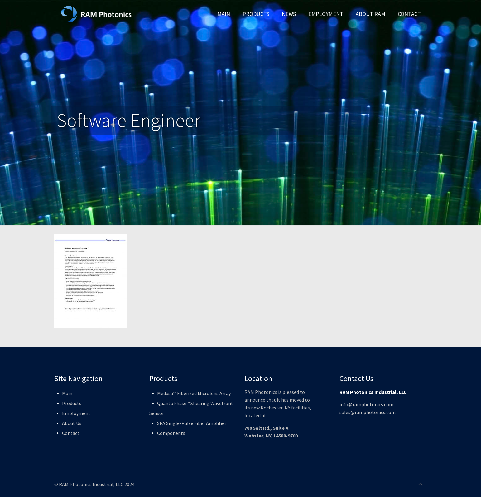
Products (71, 403)
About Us (71, 423)
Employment (76, 413)
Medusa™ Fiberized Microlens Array (194, 393)
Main (67, 393)
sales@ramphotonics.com (367, 412)
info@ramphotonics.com (366, 404)
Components (171, 433)
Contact (70, 433)
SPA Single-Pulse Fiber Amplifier (191, 423)
